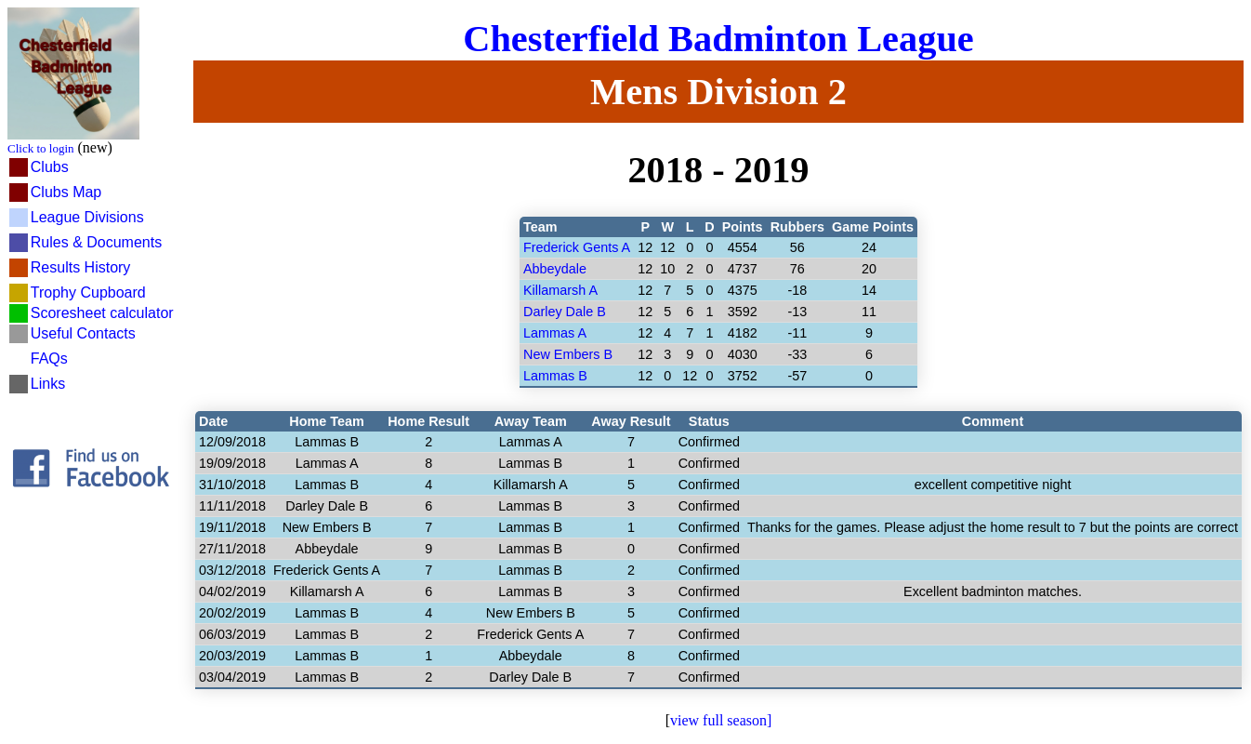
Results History (81, 267)
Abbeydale (554, 268)
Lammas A (554, 333)
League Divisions (87, 217)
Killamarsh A (560, 290)
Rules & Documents (96, 242)
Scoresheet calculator (102, 313)
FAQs (49, 358)
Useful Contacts (83, 333)
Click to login (40, 148)
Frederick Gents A (576, 247)
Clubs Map (66, 192)
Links (48, 384)
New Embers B (567, 354)
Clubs (50, 167)
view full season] (720, 720)
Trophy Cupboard (88, 292)
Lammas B (555, 375)
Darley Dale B (564, 311)
